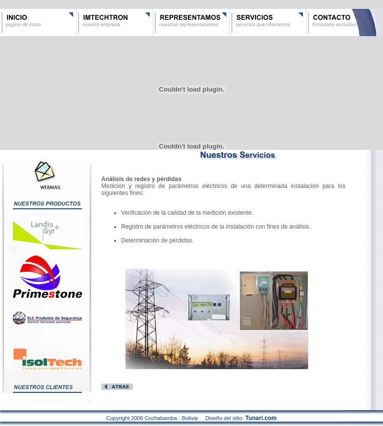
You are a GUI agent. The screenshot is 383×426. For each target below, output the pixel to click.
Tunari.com (261, 418)
